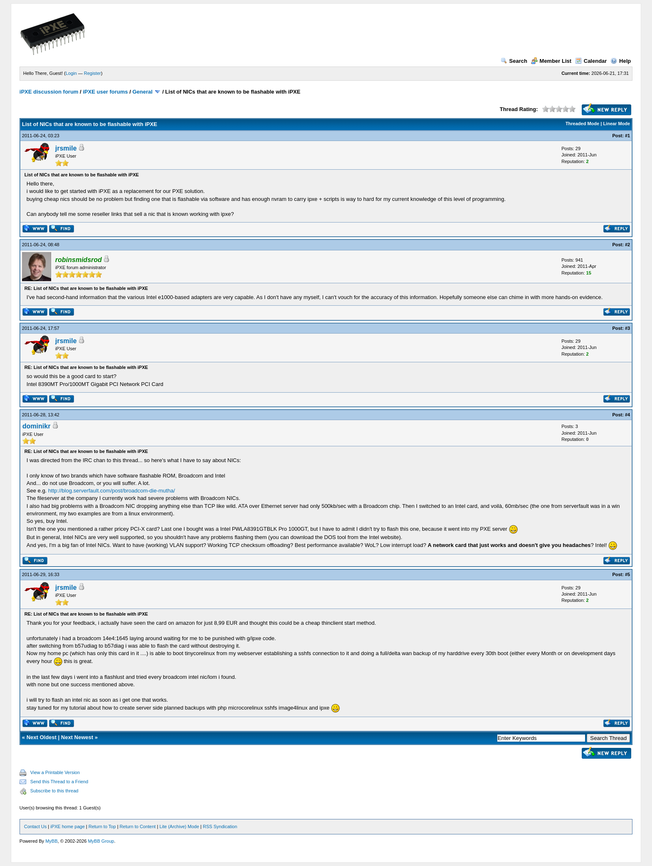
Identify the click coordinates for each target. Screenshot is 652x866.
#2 (627, 244)
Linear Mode (616, 123)
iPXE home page (67, 826)
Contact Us (35, 826)
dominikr (36, 426)
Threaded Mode (582, 123)
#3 (627, 328)
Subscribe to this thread (54, 790)
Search (514, 61)
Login (71, 73)
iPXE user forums (105, 92)
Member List (551, 61)
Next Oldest (42, 737)
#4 (627, 414)
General (142, 92)
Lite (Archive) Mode (179, 826)
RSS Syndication (220, 826)
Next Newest (77, 737)
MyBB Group (101, 841)
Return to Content (138, 826)
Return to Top (102, 826)
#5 (627, 574)
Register (92, 73)
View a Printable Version (55, 772)
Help (620, 61)
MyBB (51, 841)
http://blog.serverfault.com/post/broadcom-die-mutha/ (111, 490)
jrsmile (66, 148)
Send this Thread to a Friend (59, 781)
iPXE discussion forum (49, 92)
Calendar (591, 61)
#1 (627, 135)
